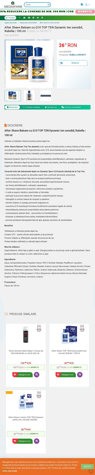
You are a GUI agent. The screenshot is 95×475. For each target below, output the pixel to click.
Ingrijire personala (10, 23)
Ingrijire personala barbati (28, 23)
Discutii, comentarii (71, 107)
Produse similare (31, 107)
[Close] (87, 466)
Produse (10, 18)
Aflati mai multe (9, 471)
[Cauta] (37, 4)
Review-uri (51, 107)
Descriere (12, 107)
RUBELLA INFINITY (77, 55)
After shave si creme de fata (49, 23)
